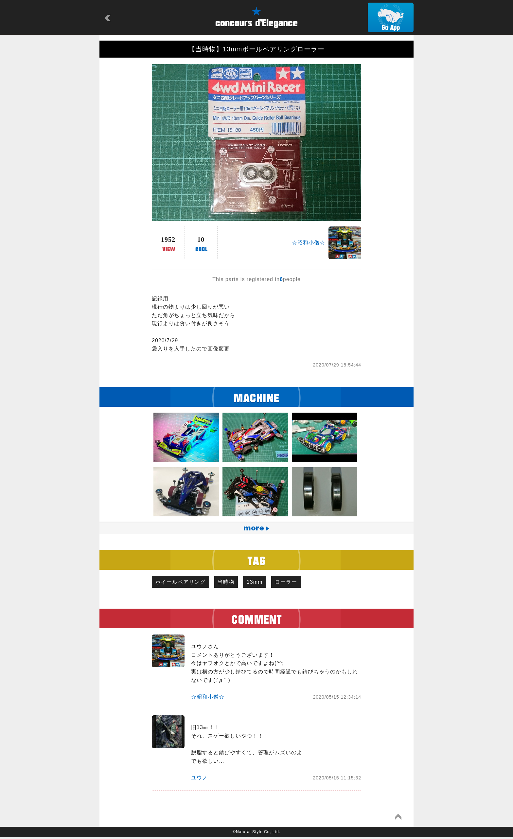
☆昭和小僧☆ (308, 242)
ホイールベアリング (182, 582)
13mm (263, 582)
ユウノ (199, 779)
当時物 (231, 582)
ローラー (298, 582)
